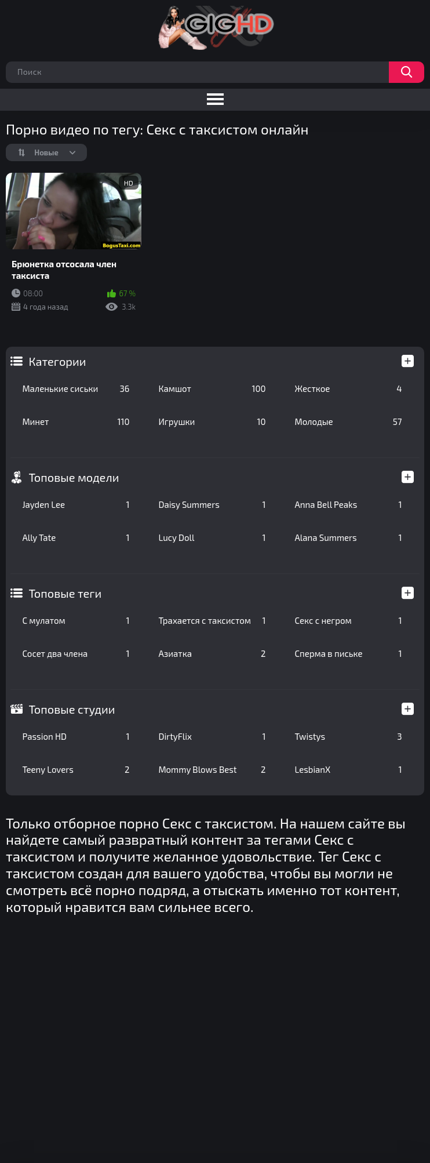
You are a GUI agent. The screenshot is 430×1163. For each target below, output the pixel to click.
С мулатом (75, 620)
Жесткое (348, 388)
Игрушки (211, 421)
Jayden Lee (75, 504)
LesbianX (348, 769)
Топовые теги (64, 593)
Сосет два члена (75, 653)
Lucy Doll (211, 537)
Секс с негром (348, 620)
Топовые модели (73, 477)
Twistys (348, 736)
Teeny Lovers (75, 769)
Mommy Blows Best (211, 769)
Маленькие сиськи (75, 388)
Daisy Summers (211, 504)
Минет (75, 421)
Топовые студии (71, 709)
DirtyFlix (211, 736)
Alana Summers (348, 537)
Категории (57, 361)
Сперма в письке (348, 653)
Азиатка (211, 653)
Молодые (348, 421)
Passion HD (75, 736)
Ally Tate (75, 537)
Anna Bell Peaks (348, 504)
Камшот (211, 388)
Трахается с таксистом (211, 620)
